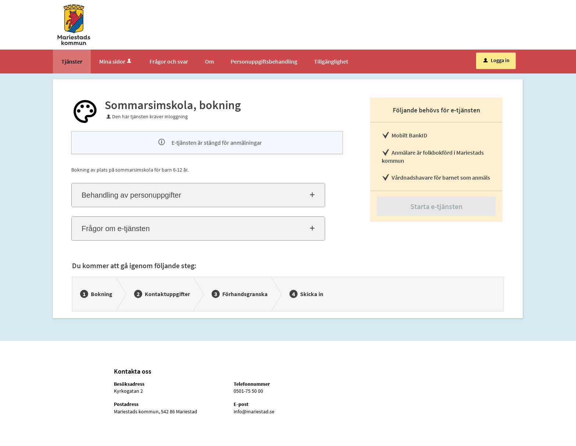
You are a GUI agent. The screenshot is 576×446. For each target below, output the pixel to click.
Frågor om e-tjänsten (116, 228)
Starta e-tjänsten (436, 206)
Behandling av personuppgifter (131, 195)
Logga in (496, 60)
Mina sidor (116, 61)
